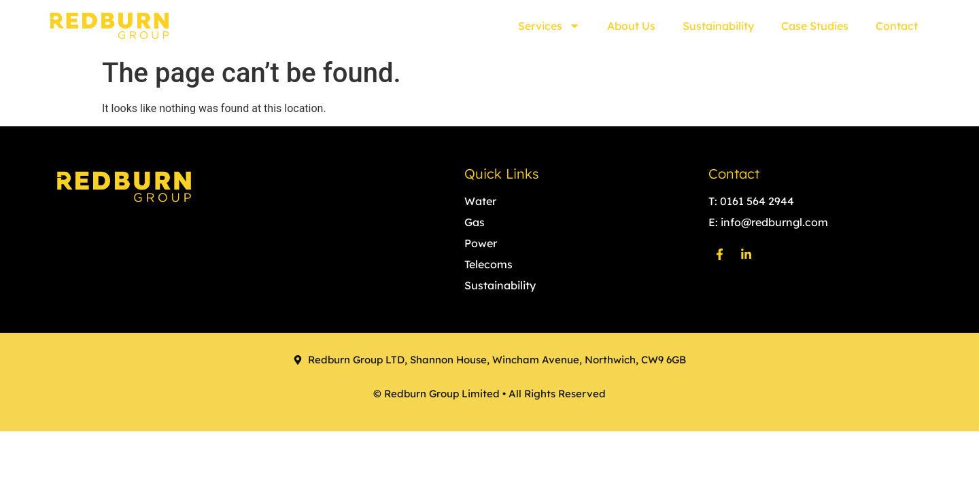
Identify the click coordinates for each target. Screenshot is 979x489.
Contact (897, 26)
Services (549, 26)
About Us (631, 26)
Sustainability (718, 26)
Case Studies (814, 26)
